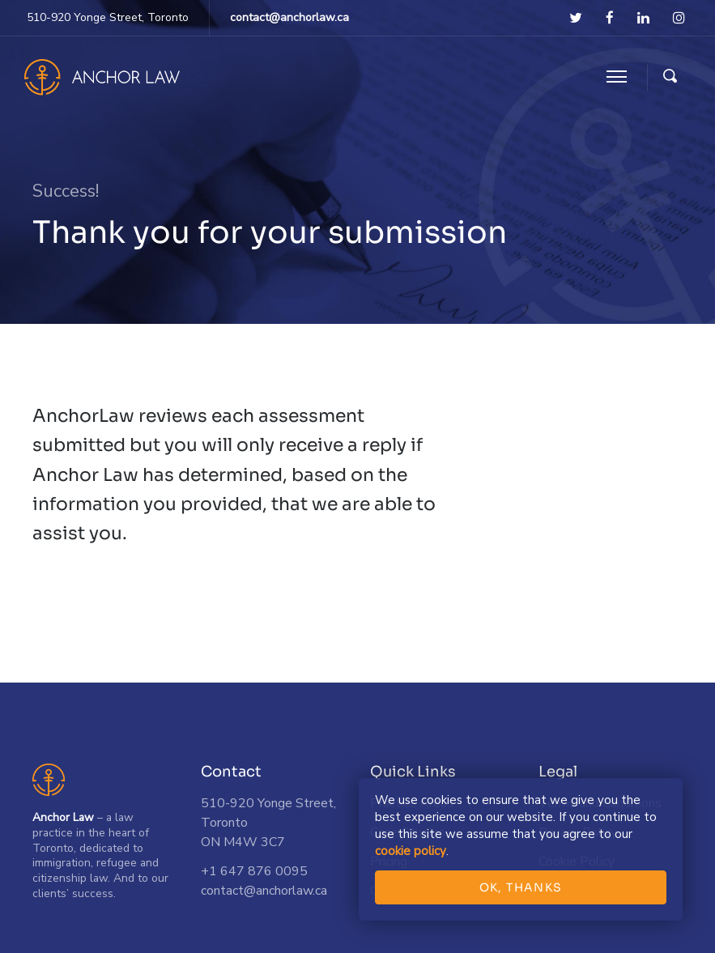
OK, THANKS (521, 887)
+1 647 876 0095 (254, 871)
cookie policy (410, 851)
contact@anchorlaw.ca (289, 17)
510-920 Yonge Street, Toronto (108, 17)
